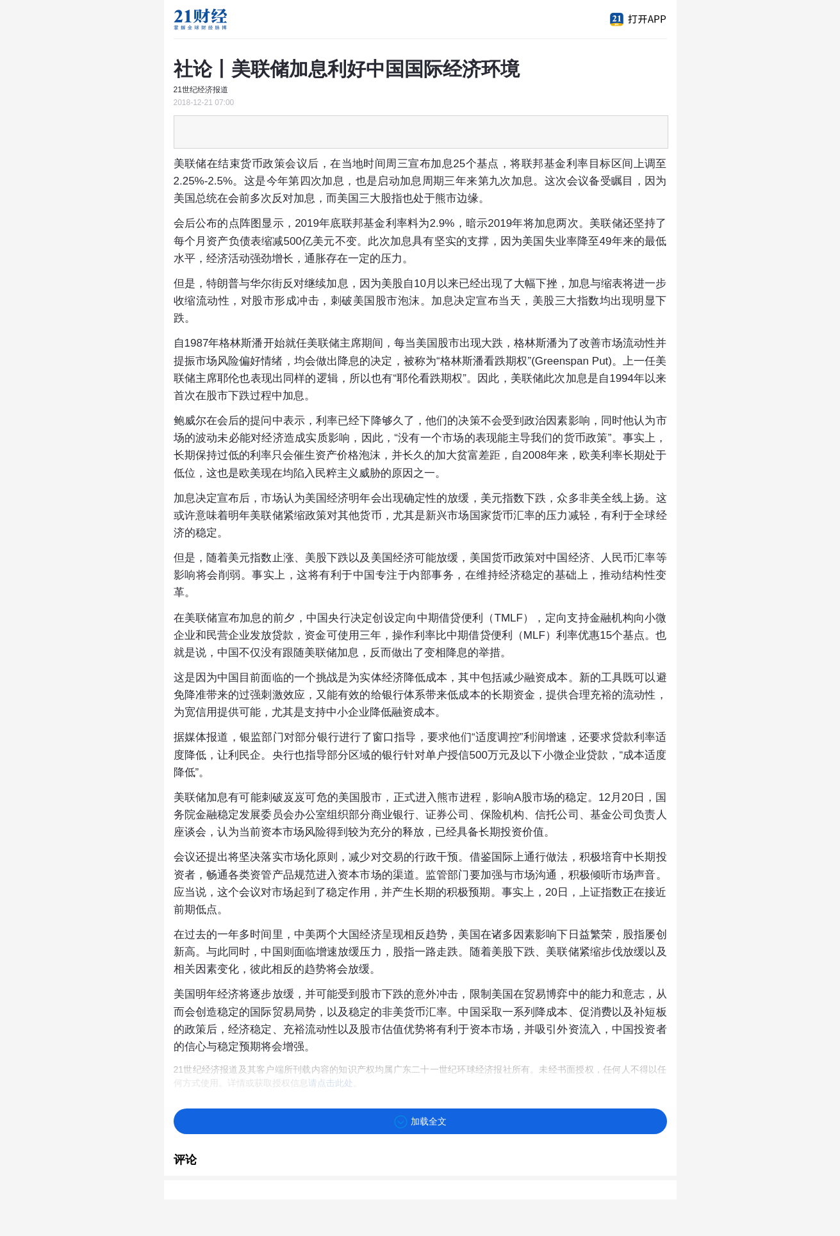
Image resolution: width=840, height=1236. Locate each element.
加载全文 (420, 1122)
